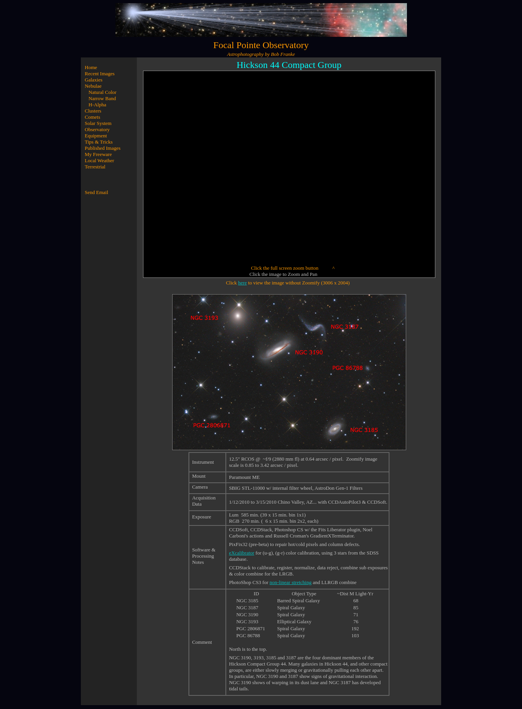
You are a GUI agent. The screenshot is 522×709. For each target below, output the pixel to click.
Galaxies (93, 80)
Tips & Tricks (99, 142)
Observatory (97, 129)
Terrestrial (95, 167)
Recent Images (100, 73)
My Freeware (98, 154)
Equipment (96, 136)
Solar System (98, 123)
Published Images (102, 148)
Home (91, 67)
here (242, 283)
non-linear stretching (291, 582)
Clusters (93, 111)
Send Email (96, 192)
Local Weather (99, 160)
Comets (92, 117)
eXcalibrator (241, 553)
